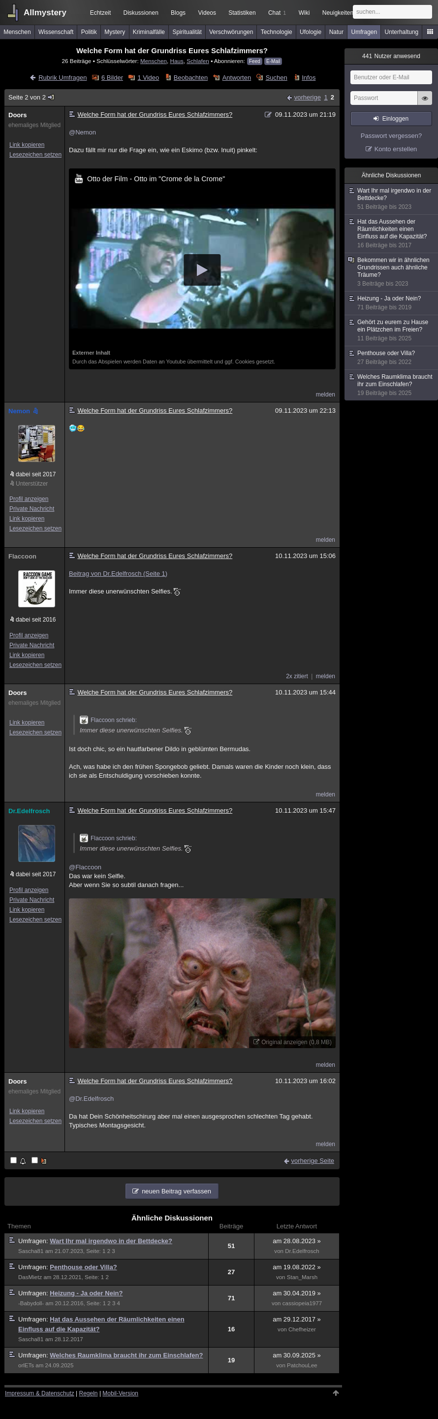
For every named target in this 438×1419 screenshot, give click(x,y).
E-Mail (273, 61)
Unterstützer (32, 483)
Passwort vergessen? (391, 135)
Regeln (88, 1393)
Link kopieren (26, 144)
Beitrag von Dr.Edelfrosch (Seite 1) (118, 573)
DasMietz (30, 1277)
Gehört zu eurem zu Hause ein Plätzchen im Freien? (392, 330)
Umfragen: (34, 1241)
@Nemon (82, 132)
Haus (176, 61)
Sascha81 (30, 1251)
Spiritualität (186, 32)
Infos (308, 77)
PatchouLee (302, 1365)
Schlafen (198, 61)
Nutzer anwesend (391, 56)
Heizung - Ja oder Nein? (86, 1293)
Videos (207, 12)
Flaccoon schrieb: (108, 720)
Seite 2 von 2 (31, 97)
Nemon (24, 411)
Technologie (276, 32)
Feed (254, 61)
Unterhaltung (402, 32)
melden (325, 394)
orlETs (26, 1365)
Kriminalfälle (149, 32)
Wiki (304, 12)
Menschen (17, 32)
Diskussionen (140, 12)
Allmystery (45, 12)
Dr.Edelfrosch (29, 811)
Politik (89, 32)
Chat (277, 12)
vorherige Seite (312, 1160)
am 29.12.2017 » (297, 1319)
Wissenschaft (55, 32)
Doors (17, 115)
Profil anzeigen (28, 498)
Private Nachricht (31, 508)
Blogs (178, 12)
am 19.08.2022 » (297, 1267)
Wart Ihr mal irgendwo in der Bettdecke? (111, 1241)
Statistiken (241, 12)
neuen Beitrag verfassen (176, 1191)
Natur (336, 32)
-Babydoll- (31, 1303)
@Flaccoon (85, 867)
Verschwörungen (231, 32)
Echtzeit (100, 12)
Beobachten (191, 77)
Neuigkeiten (337, 12)
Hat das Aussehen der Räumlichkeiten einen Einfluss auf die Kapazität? (392, 233)
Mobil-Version (120, 1393)
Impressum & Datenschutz (39, 1393)
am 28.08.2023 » (297, 1241)
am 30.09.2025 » (297, 1355)
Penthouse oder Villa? (83, 1267)
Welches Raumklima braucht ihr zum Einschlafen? (126, 1355)
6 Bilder (112, 77)
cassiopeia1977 (302, 1303)
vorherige (307, 97)
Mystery (114, 32)
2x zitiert (297, 676)
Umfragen (364, 32)
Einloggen (395, 118)
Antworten (236, 77)
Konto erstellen (396, 149)
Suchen (276, 77)
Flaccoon (22, 556)
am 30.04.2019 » (297, 1293)
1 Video (148, 77)
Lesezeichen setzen (35, 154)
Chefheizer (302, 1329)
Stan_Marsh (302, 1277)
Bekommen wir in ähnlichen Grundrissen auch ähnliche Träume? (392, 272)
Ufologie (310, 32)
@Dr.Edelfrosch (91, 1098)
